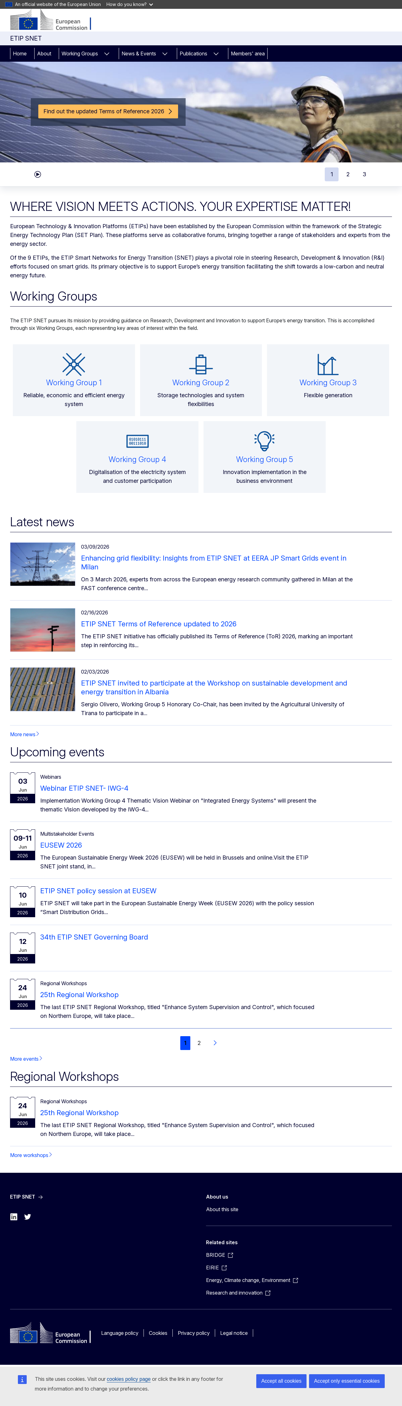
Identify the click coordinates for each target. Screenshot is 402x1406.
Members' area (248, 53)
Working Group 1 (74, 382)
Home (20, 53)
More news (22, 734)
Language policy (120, 1333)
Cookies (158, 1333)
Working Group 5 (264, 459)
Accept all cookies (281, 1381)
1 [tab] (332, 174)
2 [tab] (348, 174)
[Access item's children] (107, 53)
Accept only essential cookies (347, 1381)
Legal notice (234, 1333)
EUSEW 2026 (61, 845)
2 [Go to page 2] (199, 1043)
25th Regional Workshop (79, 995)
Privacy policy (194, 1333)
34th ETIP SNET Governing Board (94, 937)
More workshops (29, 1155)
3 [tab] (364, 174)
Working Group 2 (200, 382)
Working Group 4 (137, 459)
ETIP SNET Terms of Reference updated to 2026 (158, 624)
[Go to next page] (215, 1043)
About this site (222, 1209)
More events (24, 1059)
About (44, 53)
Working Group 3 (328, 382)
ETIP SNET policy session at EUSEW (98, 891)
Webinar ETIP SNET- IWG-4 (84, 788)
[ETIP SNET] (55, 20)
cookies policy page (129, 1379)
